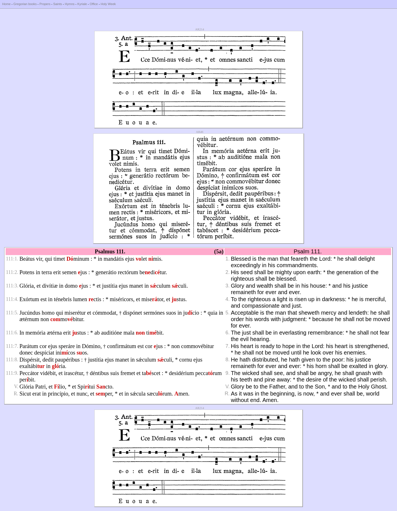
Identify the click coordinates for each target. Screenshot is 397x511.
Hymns (70, 4)
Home (6, 4)
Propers (44, 4)
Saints (57, 4)
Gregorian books (25, 4)
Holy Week (108, 4)
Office (94, 4)
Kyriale (82, 4)
